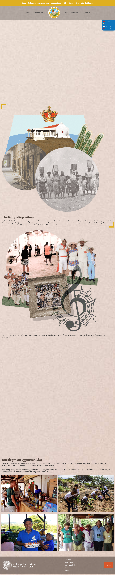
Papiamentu (108, 24)
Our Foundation (71, 13)
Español (107, 29)
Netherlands (108, 26)
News (67, 570)
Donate (108, 565)
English (107, 21)
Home (27, 13)
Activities (39, 13)
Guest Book (69, 562)
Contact (87, 13)
